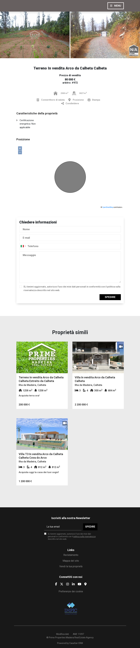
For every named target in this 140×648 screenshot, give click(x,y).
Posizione (76, 99)
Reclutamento (70, 554)
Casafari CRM (76, 643)
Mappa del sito (71, 560)
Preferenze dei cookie (71, 591)
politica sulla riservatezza (84, 536)
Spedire (110, 297)
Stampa (94, 99)
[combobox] (70, 246)
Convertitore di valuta (51, 99)
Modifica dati (62, 634)
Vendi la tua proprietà (70, 566)
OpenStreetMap (107, 207)
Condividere (70, 103)
